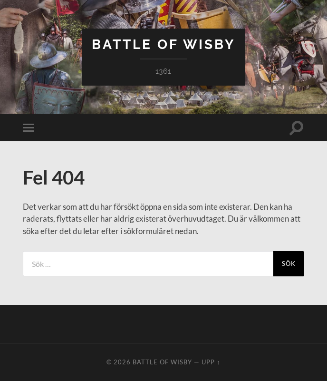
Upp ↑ (211, 362)
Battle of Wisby (163, 44)
